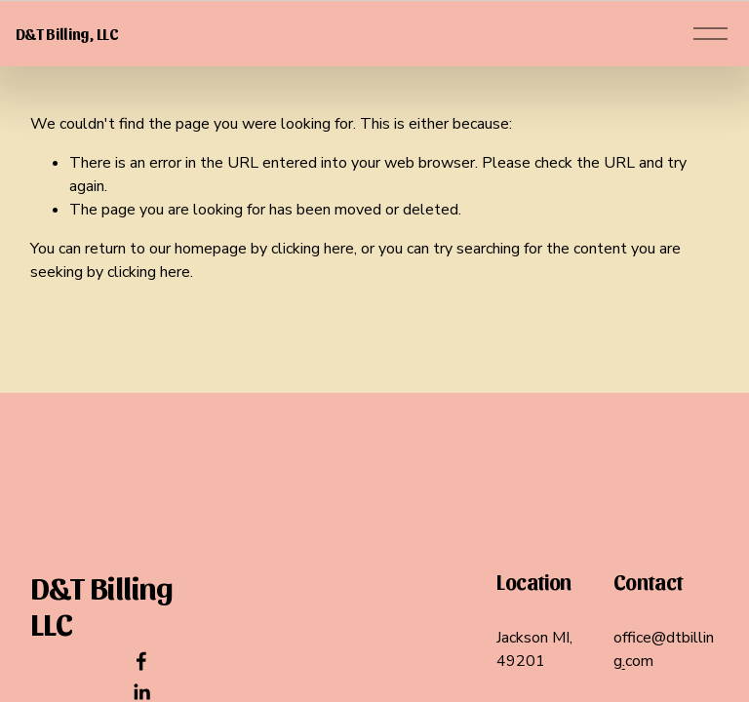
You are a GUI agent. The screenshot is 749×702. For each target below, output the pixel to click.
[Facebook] (141, 661)
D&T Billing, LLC (96, 63)
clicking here (312, 308)
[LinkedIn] (141, 692)
